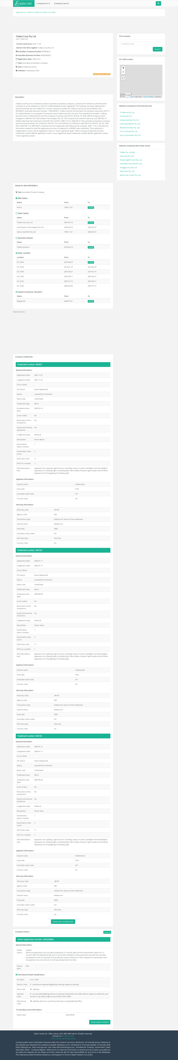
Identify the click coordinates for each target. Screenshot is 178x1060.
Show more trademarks (63, 921)
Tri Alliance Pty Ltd (127, 112)
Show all (107, 932)
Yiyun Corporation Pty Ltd (130, 135)
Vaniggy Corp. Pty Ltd (128, 167)
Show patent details (100, 1022)
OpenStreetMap (148, 97)
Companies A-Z (43, 3)
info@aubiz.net (68, 1036)
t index (36, 12)
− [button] (123, 72)
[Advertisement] (89, 24)
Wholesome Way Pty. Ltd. (130, 127)
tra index (52, 12)
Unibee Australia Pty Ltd (129, 120)
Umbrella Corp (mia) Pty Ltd (131, 163)
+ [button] (123, 68)
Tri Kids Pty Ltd (126, 116)
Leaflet (132, 97)
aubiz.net (19, 12)
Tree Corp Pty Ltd (127, 156)
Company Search (61, 3)
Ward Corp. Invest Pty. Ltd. (130, 175)
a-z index (28, 12)
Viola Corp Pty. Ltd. (127, 171)
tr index (44, 12)
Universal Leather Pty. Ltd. (130, 124)
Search (158, 49)
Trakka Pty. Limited (127, 152)
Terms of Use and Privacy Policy (63, 1038)
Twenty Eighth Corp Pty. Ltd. (131, 160)
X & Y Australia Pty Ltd (128, 131)
